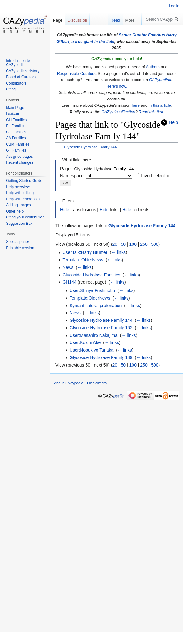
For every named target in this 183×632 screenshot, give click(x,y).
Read (111, 20)
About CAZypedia (68, 383)
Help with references (23, 199)
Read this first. (151, 112)
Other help (15, 211)
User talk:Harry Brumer (84, 252)
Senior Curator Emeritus (142, 35)
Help (173, 122)
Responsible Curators (76, 73)
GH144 (69, 282)
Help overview (17, 187)
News (67, 267)
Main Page (15, 107)
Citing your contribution (25, 217)
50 (123, 244)
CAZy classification (118, 112)
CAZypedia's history (22, 71)
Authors (153, 66)
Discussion (77, 20)
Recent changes (19, 162)
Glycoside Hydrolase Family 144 (90, 147)
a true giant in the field (93, 41)
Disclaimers (97, 383)
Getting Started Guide (24, 180)
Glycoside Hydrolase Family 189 (101, 357)
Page (57, 20)
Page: (66, 168)
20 (115, 244)
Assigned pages (19, 156)
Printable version (20, 248)
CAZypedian (160, 79)
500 (154, 244)
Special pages (17, 241)
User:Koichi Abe (85, 342)
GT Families (16, 150)
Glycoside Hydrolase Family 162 (101, 327)
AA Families (16, 138)
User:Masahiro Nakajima (94, 335)
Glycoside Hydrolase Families (91, 274)
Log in (174, 6)
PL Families (15, 126)
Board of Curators (21, 77)
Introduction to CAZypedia (18, 63)
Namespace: (72, 175)
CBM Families (17, 144)
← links (118, 252)
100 (133, 244)
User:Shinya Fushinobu (92, 290)
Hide (64, 209)
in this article (160, 105)
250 (143, 244)
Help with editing (20, 193)
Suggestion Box (19, 223)
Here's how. (116, 86)
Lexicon (12, 113)
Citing (11, 89)
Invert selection (155, 175)
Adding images (18, 205)
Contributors (16, 83)
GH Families (16, 120)
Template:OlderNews (82, 259)
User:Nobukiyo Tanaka (92, 349)
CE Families (16, 132)
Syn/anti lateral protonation (96, 305)
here (136, 105)
